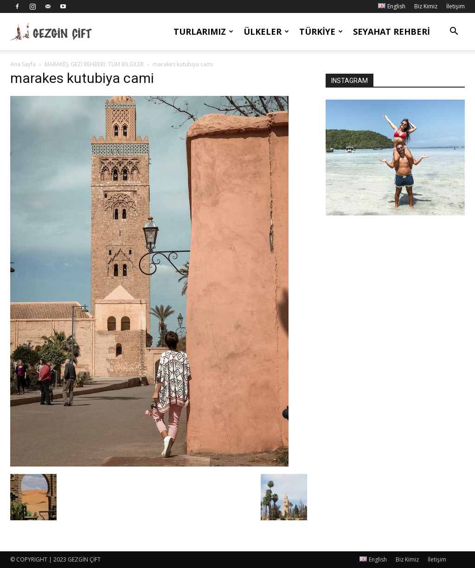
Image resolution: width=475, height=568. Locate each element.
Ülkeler (266, 31)
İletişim (455, 6)
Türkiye (321, 31)
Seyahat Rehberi (391, 31)
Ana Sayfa (23, 64)
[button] (454, 32)
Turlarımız (203, 31)
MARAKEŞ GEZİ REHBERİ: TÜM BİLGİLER (94, 64)
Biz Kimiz (425, 6)
